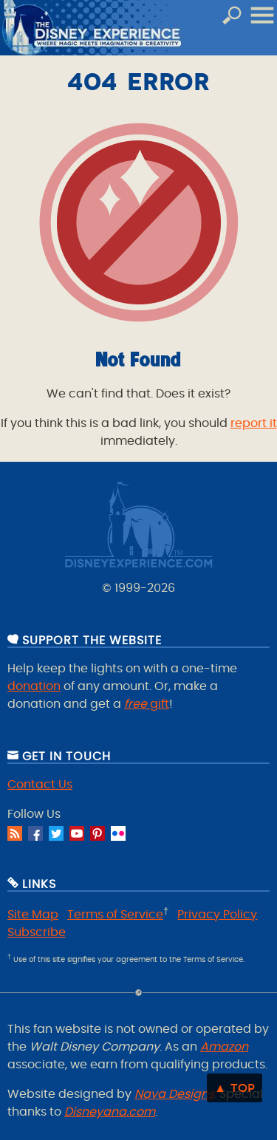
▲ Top (234, 1088)
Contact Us (39, 785)
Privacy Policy (217, 915)
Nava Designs (174, 1094)
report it (253, 423)
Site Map (32, 915)
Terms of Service (115, 915)
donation (34, 686)
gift (146, 704)
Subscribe (36, 932)
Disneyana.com (109, 1112)
